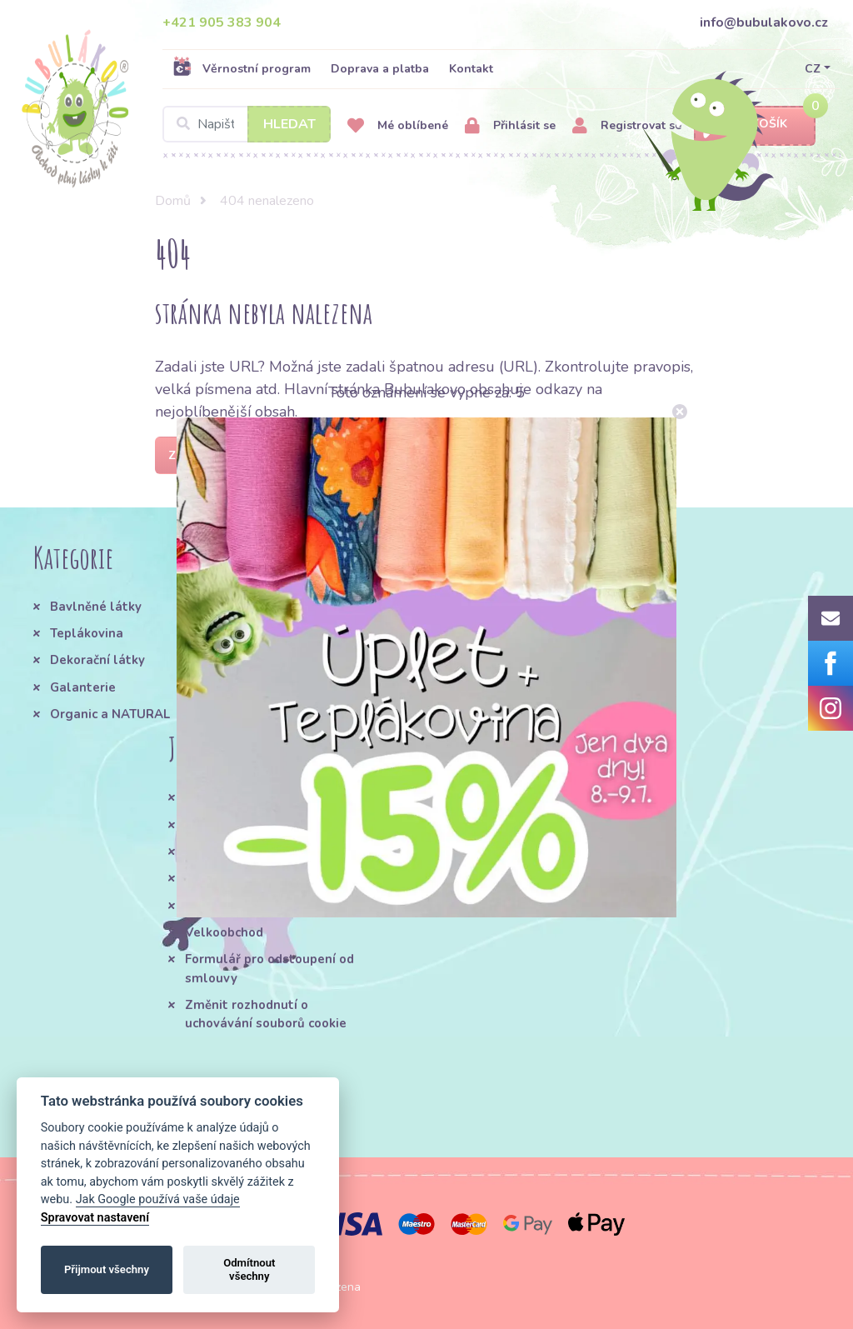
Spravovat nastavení (95, 1218)
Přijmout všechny (106, 1269)
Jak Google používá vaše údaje (158, 1199)
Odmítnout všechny (249, 1269)
